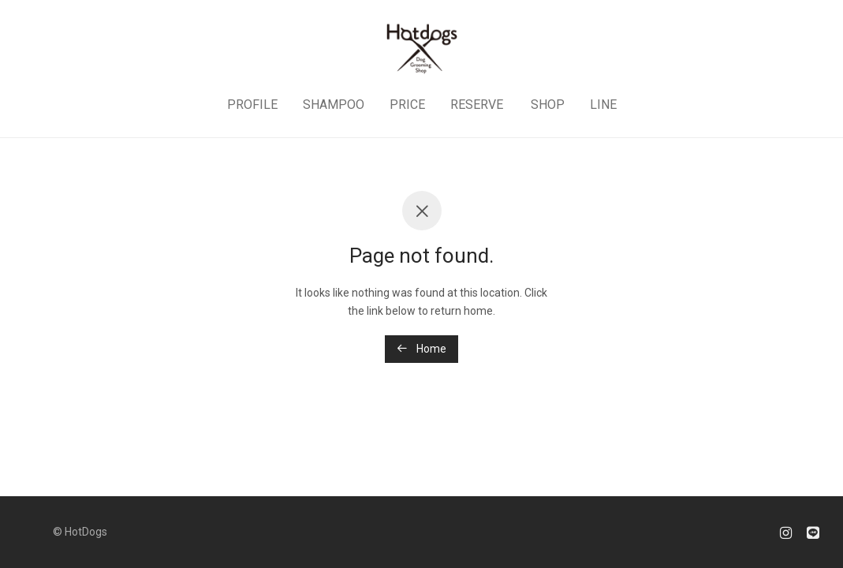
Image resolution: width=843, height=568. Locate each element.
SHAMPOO (333, 104)
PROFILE (252, 104)
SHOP (548, 104)
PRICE (407, 104)
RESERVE (476, 104)
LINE (603, 104)
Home (421, 348)
